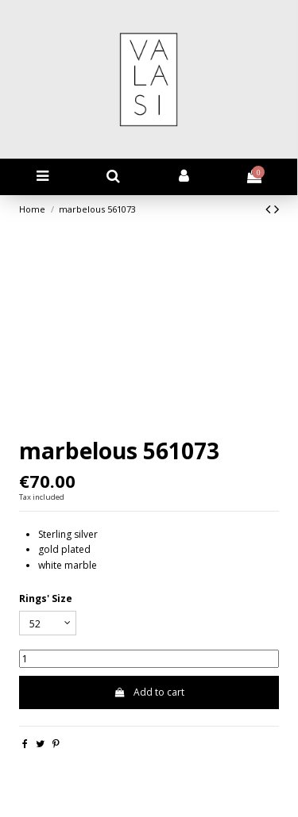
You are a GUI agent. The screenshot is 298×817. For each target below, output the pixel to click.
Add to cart (149, 692)
